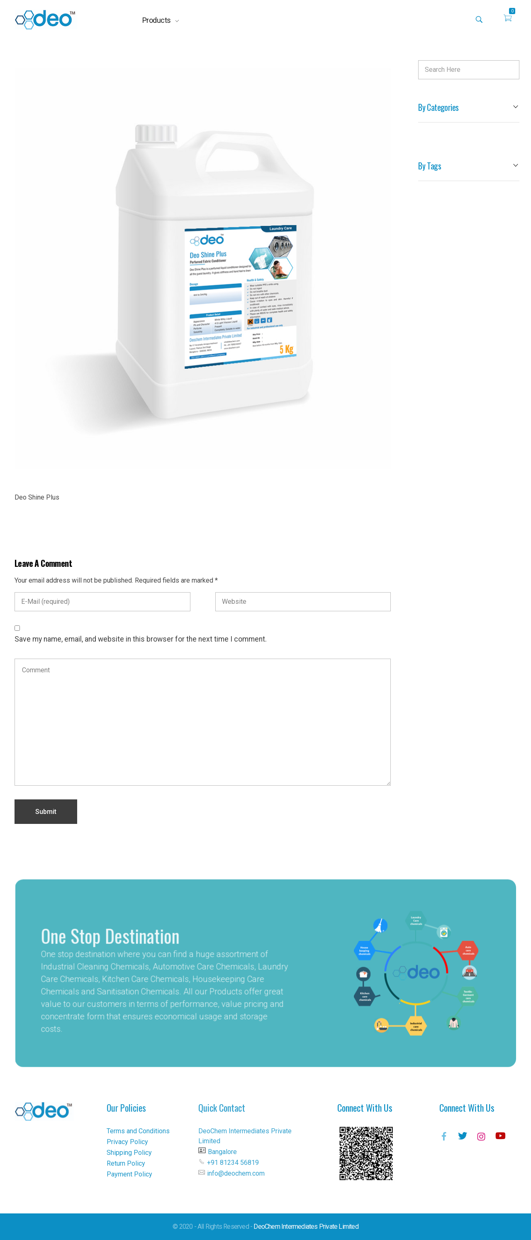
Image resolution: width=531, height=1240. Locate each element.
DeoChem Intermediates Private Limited (305, 1226)
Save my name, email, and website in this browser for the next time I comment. (141, 639)
